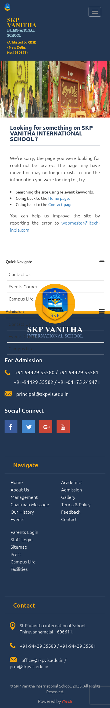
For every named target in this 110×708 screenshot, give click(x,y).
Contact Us (20, 274)
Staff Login (22, 539)
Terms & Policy (76, 504)
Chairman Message (30, 504)
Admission (15, 311)
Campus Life (21, 298)
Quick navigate (19, 261)
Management (24, 497)
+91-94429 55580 (35, 372)
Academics (72, 482)
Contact (69, 519)
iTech (67, 701)
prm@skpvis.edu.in (29, 666)
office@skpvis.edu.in (42, 660)
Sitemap (19, 547)
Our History (22, 512)
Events (17, 519)
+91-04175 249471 (79, 382)
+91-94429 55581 (79, 372)
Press (16, 554)
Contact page (60, 204)
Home (17, 482)
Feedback (70, 512)
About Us (20, 489)
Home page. (59, 198)
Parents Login (24, 532)
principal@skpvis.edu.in (42, 394)
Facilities (19, 569)
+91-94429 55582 (33, 382)
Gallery (68, 497)
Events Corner (23, 286)
